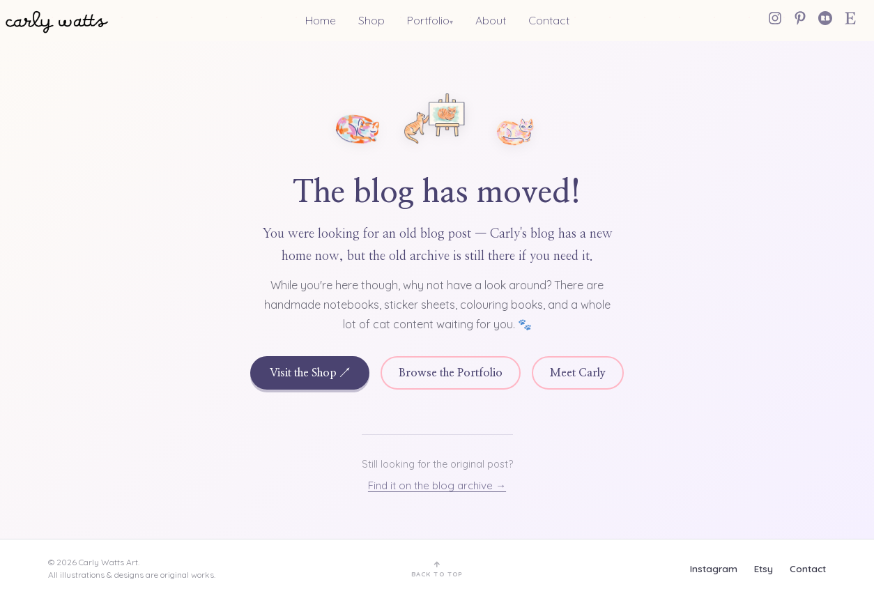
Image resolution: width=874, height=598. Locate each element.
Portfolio (428, 20)
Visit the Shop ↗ (310, 372)
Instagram (713, 568)
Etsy (763, 568)
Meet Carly (578, 372)
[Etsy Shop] (850, 18)
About (490, 20)
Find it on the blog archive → (437, 485)
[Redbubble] (825, 18)
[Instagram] (775, 18)
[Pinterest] (800, 18)
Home (320, 20)
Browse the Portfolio (451, 372)
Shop (371, 20)
